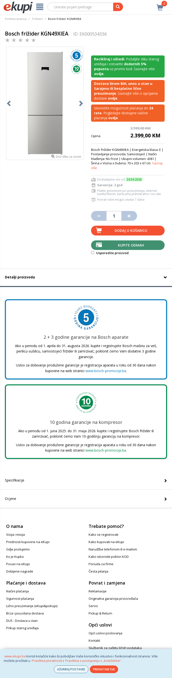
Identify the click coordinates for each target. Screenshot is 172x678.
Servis (93, 606)
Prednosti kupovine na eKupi (27, 542)
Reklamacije (98, 591)
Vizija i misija (15, 534)
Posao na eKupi (18, 564)
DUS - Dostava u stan (22, 620)
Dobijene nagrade (19, 571)
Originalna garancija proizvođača (113, 598)
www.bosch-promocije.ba (105, 370)
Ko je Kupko (15, 556)
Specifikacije (14, 480)
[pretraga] (118, 7)
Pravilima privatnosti (47, 660)
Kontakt (94, 640)
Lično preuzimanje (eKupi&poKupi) (31, 606)
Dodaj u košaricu (131, 230)
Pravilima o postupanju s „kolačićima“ (93, 660)
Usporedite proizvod (110, 253)
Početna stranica (16, 19)
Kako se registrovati (103, 534)
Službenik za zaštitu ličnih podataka (115, 648)
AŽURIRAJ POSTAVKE (71, 669)
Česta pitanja (98, 571)
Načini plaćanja (17, 591)
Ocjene (10, 498)
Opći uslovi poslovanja (105, 633)
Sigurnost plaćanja (20, 598)
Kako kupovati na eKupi (106, 542)
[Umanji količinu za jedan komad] (98, 216)
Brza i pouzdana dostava (25, 613)
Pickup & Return (100, 613)
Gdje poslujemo (18, 549)
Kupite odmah (131, 245)
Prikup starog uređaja (22, 628)
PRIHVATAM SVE (104, 669)
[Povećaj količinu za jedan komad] (129, 216)
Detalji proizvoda (20, 277)
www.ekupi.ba (15, 656)
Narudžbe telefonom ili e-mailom (113, 549)
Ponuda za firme (101, 564)
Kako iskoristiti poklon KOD (109, 556)
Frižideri (37, 19)
